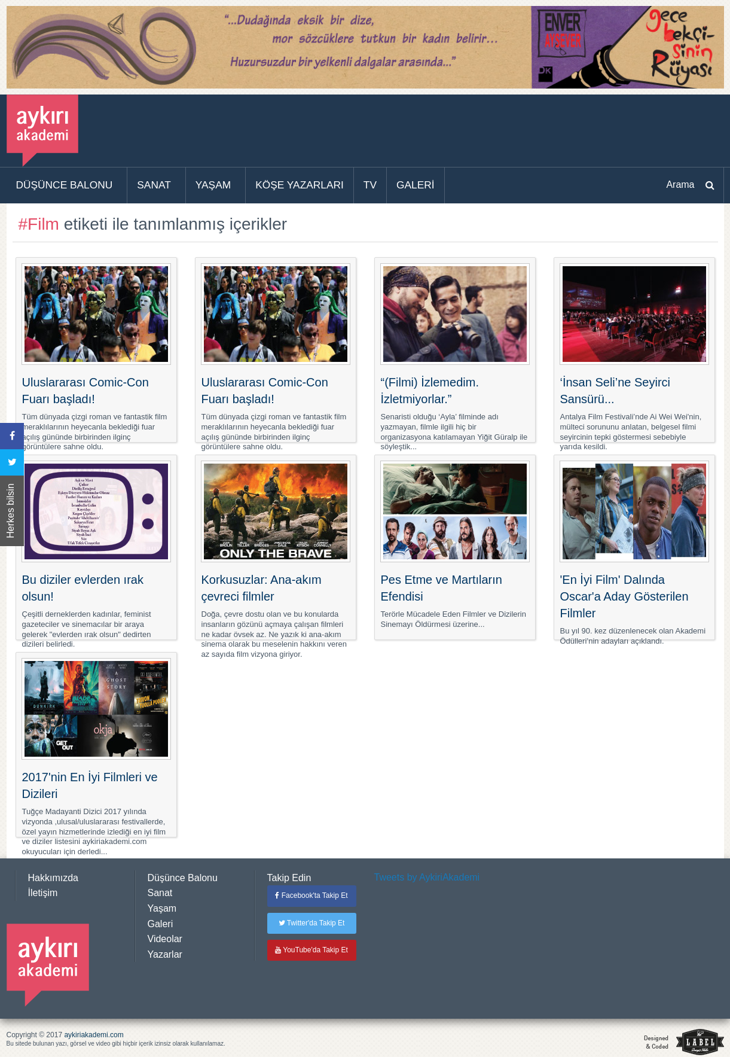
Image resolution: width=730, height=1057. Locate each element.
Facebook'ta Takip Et (311, 895)
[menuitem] (67, 185)
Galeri (160, 924)
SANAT (154, 185)
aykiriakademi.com (93, 1035)
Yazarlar (165, 954)
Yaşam (162, 908)
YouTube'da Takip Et (311, 950)
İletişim (43, 893)
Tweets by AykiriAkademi (427, 877)
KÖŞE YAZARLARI (299, 185)
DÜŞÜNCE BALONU (64, 185)
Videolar (165, 939)
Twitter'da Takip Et (312, 923)
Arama (680, 184)
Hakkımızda (53, 878)
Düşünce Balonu (183, 878)
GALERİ (415, 185)
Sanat (160, 893)
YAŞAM (213, 185)
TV (370, 185)
